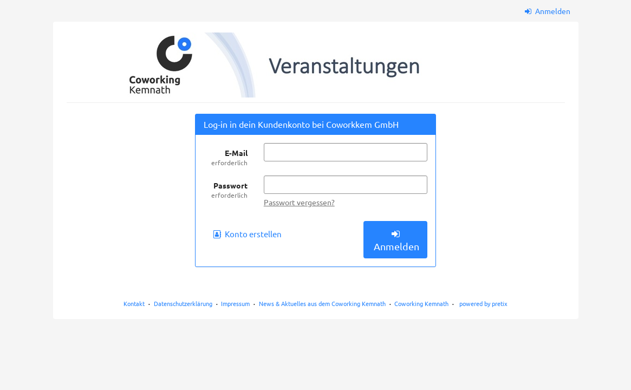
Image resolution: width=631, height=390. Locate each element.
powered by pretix (483, 303)
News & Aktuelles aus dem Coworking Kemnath (322, 303)
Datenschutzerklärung (183, 303)
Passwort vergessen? (299, 202)
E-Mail (226, 157)
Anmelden (547, 11)
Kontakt (134, 303)
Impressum (235, 303)
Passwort (226, 190)
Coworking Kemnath (421, 303)
